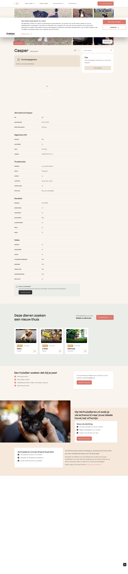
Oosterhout (70, 351)
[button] (83, 36)
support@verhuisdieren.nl (94, 464)
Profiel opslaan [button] (98, 50)
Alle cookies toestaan (114, 4)
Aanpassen (114, 9)
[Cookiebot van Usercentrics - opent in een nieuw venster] (10, 16)
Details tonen (25, 16)
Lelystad (19, 351)
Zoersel (44, 351)
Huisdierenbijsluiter (25, 292)
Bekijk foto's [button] (107, 41)
